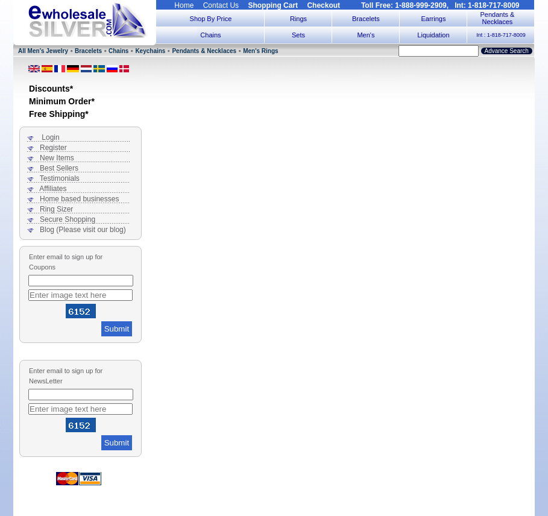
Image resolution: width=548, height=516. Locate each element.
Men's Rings (261, 51)
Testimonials (60, 178)
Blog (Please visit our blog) (83, 229)
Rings (298, 18)
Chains (210, 35)
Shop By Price (211, 18)
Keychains (150, 51)
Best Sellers (59, 168)
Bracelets (366, 18)
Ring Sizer (56, 209)
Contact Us (221, 5)
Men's (365, 35)
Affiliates (52, 188)
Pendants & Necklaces (497, 18)
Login (50, 137)
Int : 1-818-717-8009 (501, 35)
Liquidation (433, 35)
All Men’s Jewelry (43, 51)
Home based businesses (79, 199)
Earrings (433, 18)
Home (184, 5)
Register (53, 147)
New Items (57, 158)
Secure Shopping (67, 219)
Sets (298, 35)
